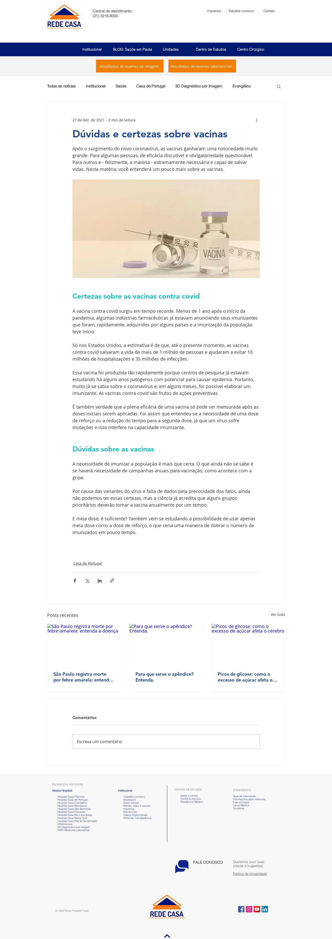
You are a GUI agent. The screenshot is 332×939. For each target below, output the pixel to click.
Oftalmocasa (64, 824)
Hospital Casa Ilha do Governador (77, 821)
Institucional (92, 49)
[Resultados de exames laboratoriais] (202, 66)
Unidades (171, 49)
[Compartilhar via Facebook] (74, 580)
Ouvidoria (238, 808)
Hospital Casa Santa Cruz (72, 818)
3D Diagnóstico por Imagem (198, 86)
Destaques (129, 799)
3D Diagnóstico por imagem (73, 827)
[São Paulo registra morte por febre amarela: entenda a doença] (84, 644)
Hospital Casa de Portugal (70, 799)
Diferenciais (130, 812)
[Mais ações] (257, 120)
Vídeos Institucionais (135, 815)
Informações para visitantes (249, 799)
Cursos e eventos (190, 798)
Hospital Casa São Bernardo (74, 809)
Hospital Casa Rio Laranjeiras (74, 815)
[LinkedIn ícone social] (265, 909)
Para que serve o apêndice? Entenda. (164, 677)
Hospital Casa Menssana (72, 805)
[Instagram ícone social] (249, 909)
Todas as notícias (61, 86)
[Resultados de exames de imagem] (130, 66)
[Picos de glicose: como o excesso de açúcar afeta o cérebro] (248, 644)
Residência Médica (191, 801)
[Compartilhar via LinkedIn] (99, 580)
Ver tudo (278, 614)
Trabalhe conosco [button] (131, 796)
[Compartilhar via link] (112, 580)
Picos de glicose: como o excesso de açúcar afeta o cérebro (245, 677)
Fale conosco (241, 802)
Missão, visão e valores (136, 805)
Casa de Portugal (150, 86)
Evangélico (241, 86)
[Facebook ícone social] (241, 909)
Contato (269, 11)
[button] (241, 11)
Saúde (120, 86)
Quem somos (131, 802)
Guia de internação (244, 796)
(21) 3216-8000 (105, 15)
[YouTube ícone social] (257, 909)
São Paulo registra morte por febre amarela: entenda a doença (82, 677)
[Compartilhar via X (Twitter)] (87, 580)
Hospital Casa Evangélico (72, 802)
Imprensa (128, 809)
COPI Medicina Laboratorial (71, 830)
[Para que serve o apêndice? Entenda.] (166, 644)
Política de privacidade (250, 874)
